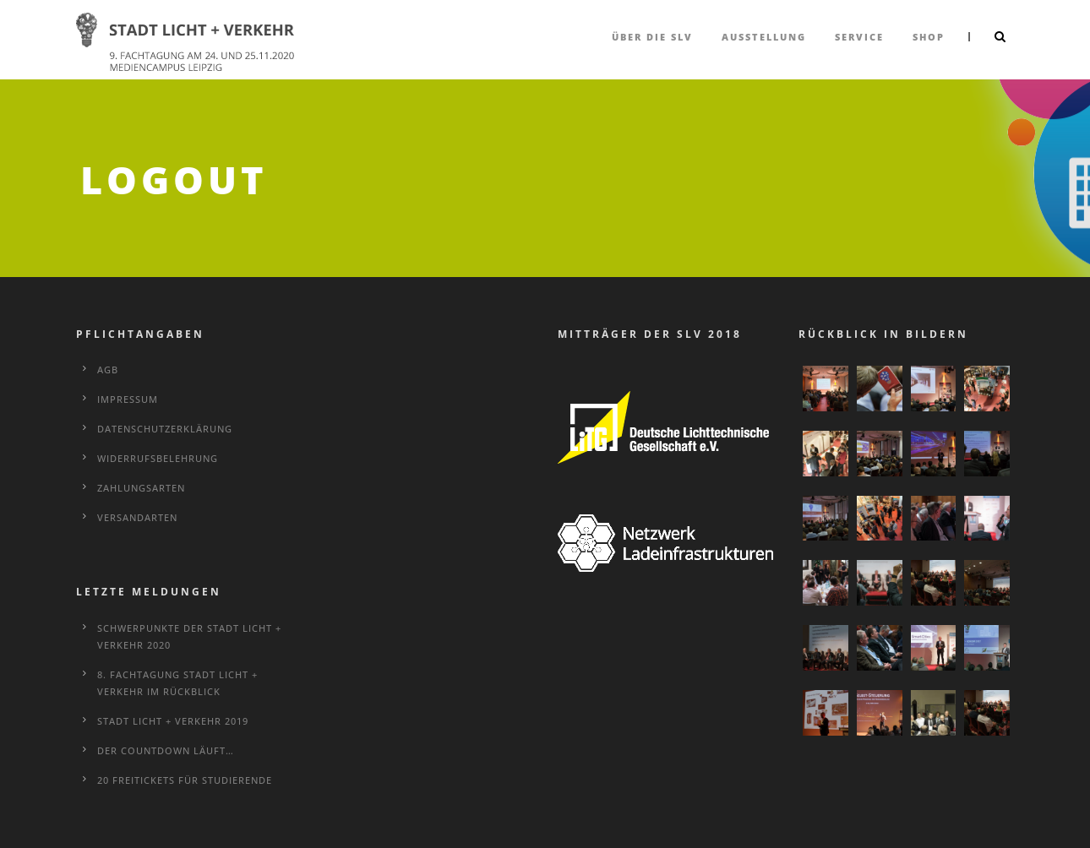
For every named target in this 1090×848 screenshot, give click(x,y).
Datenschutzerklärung (164, 428)
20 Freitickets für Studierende (184, 780)
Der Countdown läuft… (165, 750)
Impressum (127, 399)
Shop (929, 36)
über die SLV (652, 36)
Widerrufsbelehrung (157, 458)
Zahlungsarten (141, 487)
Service (859, 36)
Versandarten (137, 517)
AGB (107, 369)
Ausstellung (764, 36)
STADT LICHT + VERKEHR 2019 (172, 721)
